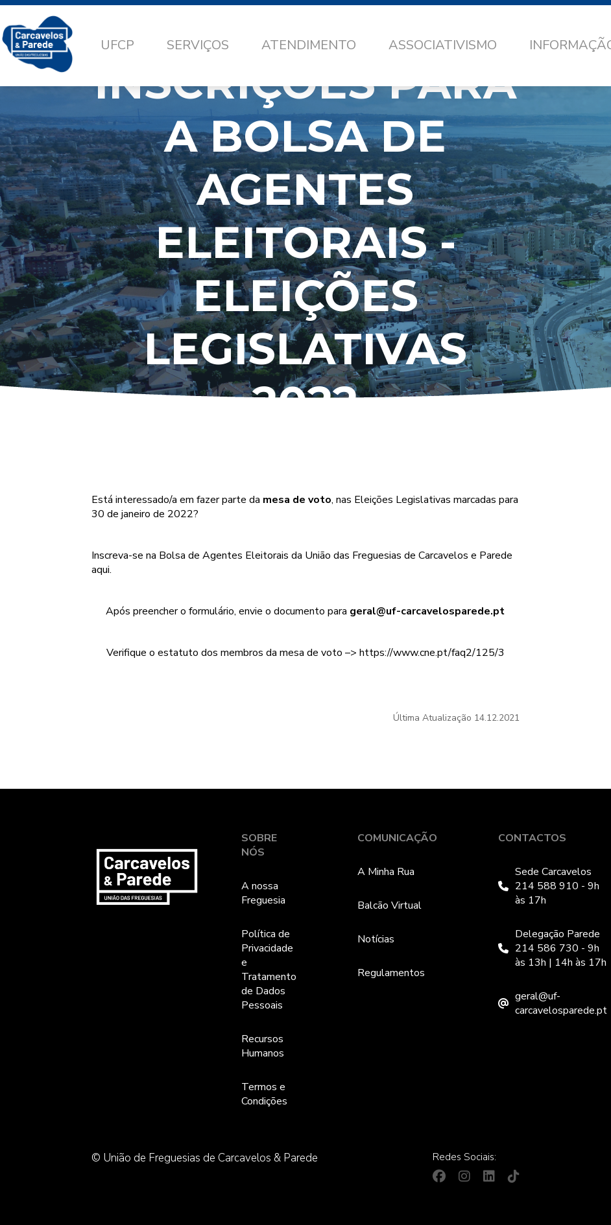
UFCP (117, 45)
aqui (100, 570)
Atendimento (308, 45)
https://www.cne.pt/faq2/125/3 (432, 653)
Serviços (198, 45)
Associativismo (443, 45)
